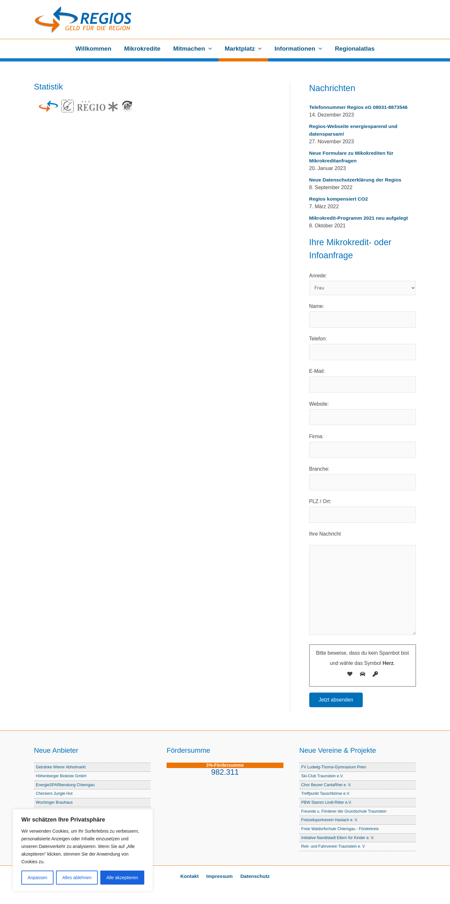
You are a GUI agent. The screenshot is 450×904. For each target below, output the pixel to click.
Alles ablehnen (76, 877)
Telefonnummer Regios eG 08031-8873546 (360, 107)
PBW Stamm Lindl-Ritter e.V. (327, 803)
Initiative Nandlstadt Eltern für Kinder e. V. (338, 838)
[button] (208, 48)
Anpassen (37, 877)
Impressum (219, 876)
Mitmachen (193, 48)
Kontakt (191, 876)
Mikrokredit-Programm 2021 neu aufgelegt (360, 218)
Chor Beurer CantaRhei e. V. (327, 786)
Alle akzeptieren (122, 877)
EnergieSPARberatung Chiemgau (66, 786)
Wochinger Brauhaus (55, 803)
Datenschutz (253, 876)
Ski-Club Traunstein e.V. (323, 777)
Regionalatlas (353, 48)
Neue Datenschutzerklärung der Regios (356, 179)
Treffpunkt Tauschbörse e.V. (326, 795)
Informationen (297, 48)
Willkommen (95, 48)
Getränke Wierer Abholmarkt (61, 769)
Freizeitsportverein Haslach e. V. (330, 820)
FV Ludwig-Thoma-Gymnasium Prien (334, 769)
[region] (83, 850)
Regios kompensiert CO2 (339, 199)
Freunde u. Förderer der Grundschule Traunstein (345, 812)
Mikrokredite (143, 48)
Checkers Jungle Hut (55, 795)
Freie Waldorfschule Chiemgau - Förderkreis (341, 829)
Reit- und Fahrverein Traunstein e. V (334, 846)
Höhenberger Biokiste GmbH (62, 777)
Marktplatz (243, 48)
